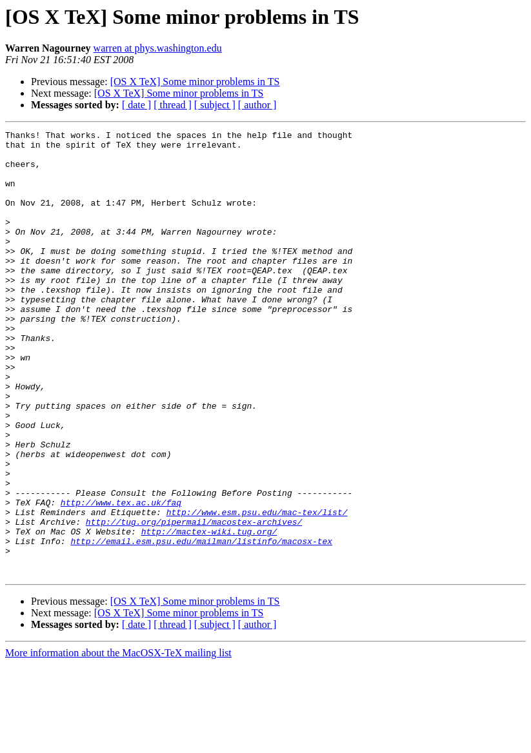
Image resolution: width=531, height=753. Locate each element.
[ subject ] (214, 104)
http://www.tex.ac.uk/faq (121, 577)
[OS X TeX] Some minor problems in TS (195, 81)
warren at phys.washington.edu (158, 48)
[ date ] (136, 104)
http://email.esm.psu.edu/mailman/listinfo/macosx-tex (201, 624)
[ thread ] (173, 104)
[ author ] (257, 104)
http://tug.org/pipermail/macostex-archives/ (194, 601)
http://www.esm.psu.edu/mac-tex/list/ (257, 589)
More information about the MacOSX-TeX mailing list (118, 741)
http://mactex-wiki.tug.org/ (209, 612)
